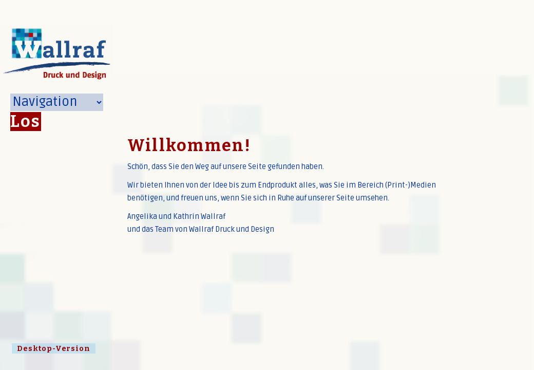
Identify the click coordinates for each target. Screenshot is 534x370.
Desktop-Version (54, 348)
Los (25, 121)
